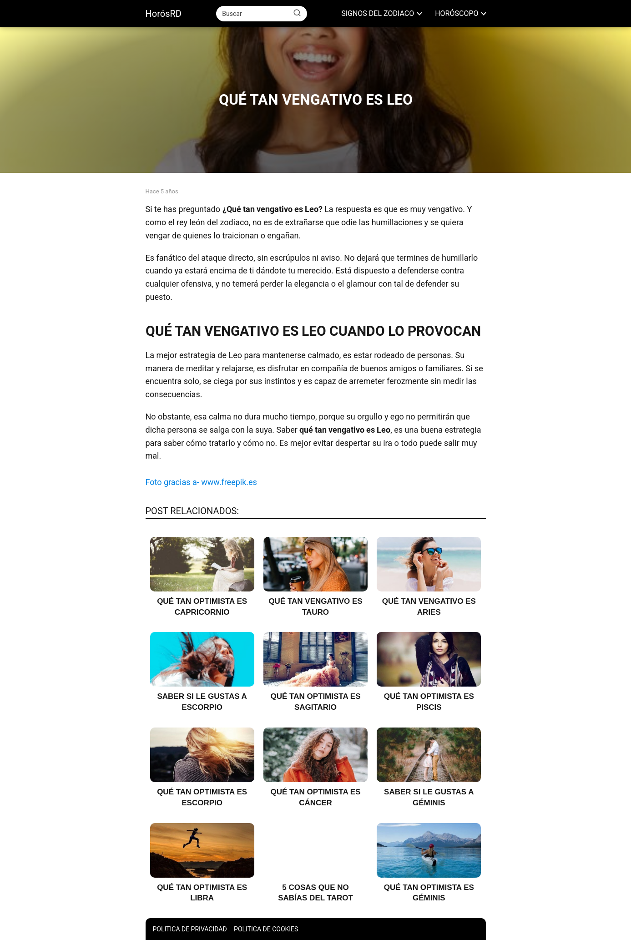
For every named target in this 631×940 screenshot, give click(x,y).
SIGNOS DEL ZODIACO (377, 13)
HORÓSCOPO (456, 13)
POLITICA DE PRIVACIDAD (190, 929)
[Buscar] (297, 13)
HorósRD (164, 13)
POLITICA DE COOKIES (266, 929)
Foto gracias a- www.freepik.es (201, 482)
